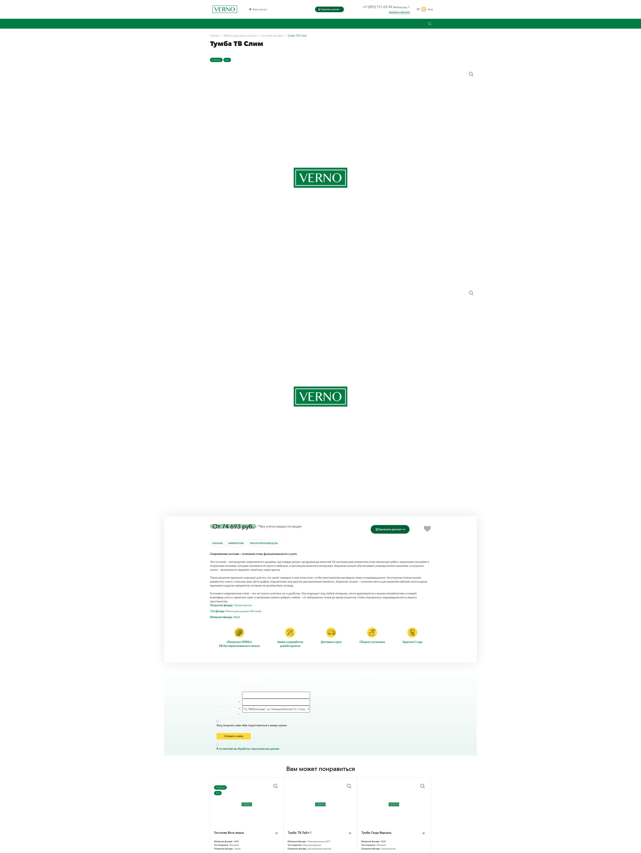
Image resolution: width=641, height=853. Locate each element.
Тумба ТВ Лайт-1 (299, 838)
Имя (237, 694)
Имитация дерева (237, 610)
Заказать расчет (328, 9)
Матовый (255, 610)
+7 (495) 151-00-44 (378, 7)
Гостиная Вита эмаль (229, 838)
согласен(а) (226, 754)
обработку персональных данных (258, 754)
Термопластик (243, 604)
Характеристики (236, 542)
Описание (217, 542)
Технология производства (264, 542)
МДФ (236, 616)
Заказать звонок (399, 12)
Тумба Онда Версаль (376, 838)
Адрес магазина (227, 708)
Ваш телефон (229, 701)
